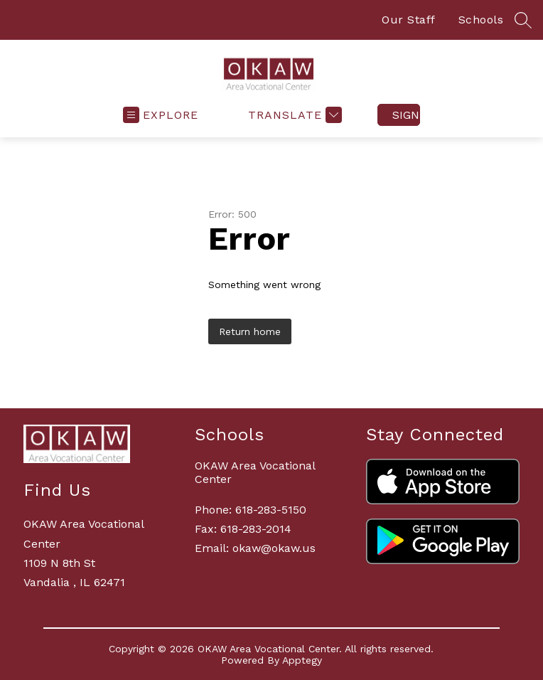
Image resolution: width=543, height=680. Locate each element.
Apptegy (302, 660)
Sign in (406, 115)
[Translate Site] (293, 115)
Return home (250, 331)
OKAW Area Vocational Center (255, 472)
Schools (481, 19)
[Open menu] (160, 115)
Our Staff (409, 19)
